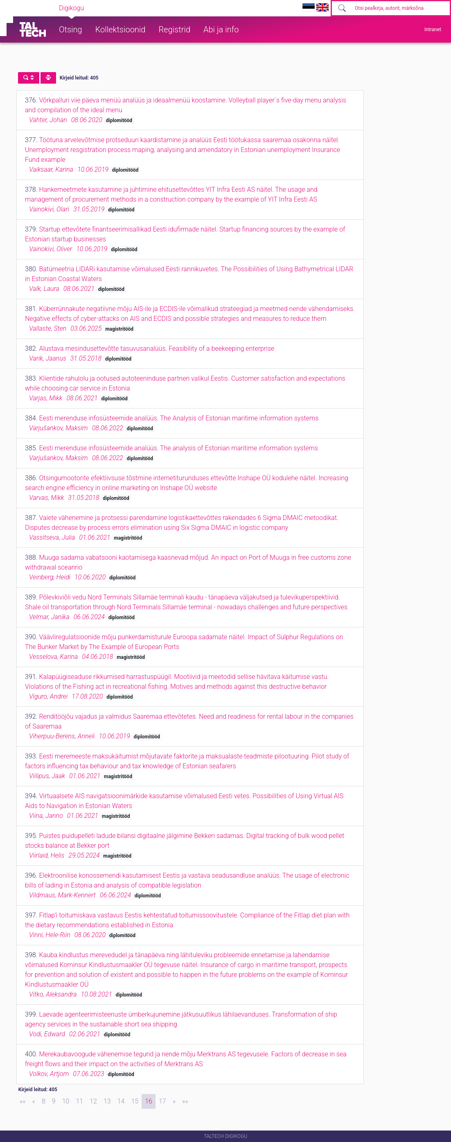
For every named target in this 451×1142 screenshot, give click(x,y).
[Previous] (33, 1101)
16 (148, 1101)
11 (79, 1101)
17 (162, 1101)
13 (107, 1101)
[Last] (185, 1101)
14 (121, 1101)
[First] (22, 1101)
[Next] (174, 1101)
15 (134, 1101)
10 (66, 1101)
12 (93, 1101)
